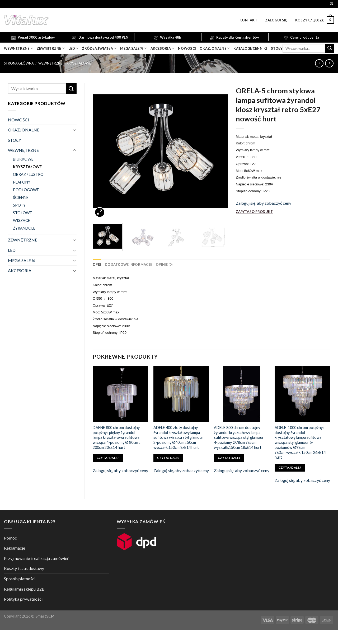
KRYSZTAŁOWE (79, 63)
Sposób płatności (19, 578)
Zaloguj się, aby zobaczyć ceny (263, 203)
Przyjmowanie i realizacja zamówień (36, 558)
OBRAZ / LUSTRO (28, 174)
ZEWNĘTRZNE (22, 239)
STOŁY (14, 140)
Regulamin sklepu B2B (24, 588)
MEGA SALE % (21, 260)
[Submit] (329, 48)
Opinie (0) (164, 264)
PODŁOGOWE (26, 190)
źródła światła (99, 48)
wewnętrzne (18, 48)
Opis (97, 264)
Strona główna (19, 63)
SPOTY (19, 205)
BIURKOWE (23, 159)
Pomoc (10, 537)
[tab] (97, 264)
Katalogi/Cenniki (250, 48)
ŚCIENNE (21, 197)
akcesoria (163, 48)
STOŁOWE (22, 213)
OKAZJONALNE (215, 48)
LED (73, 48)
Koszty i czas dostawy (24, 568)
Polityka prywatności (23, 598)
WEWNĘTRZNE (50, 63)
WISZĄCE (21, 220)
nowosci (187, 48)
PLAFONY (21, 182)
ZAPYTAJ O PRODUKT (254, 211)
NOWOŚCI (18, 119)
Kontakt (248, 20)
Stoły (277, 48)
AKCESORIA (19, 270)
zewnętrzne (51, 48)
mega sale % (133, 48)
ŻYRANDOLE (24, 228)
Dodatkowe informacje (128, 264)
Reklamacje (14, 547)
